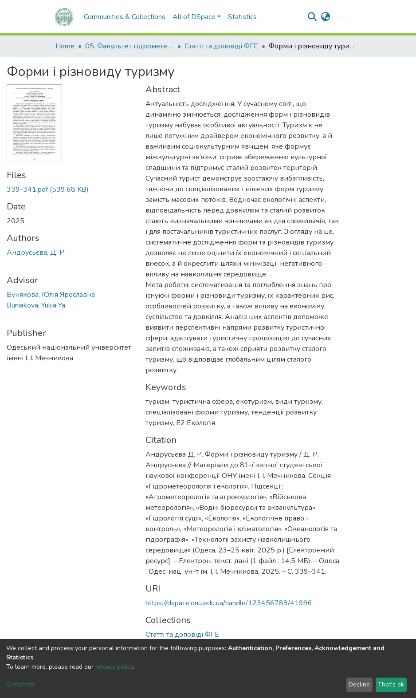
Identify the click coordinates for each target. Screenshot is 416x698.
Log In (344, 17)
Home (65, 46)
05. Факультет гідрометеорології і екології (129, 46)
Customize (20, 684)
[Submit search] (312, 17)
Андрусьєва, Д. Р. (36, 252)
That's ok (391, 684)
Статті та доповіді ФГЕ (221, 46)
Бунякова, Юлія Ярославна (51, 295)
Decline (359, 684)
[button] (325, 17)
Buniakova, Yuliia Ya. (37, 305)
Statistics (242, 17)
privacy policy (114, 667)
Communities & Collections (124, 17)
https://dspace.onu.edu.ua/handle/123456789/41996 (228, 603)
